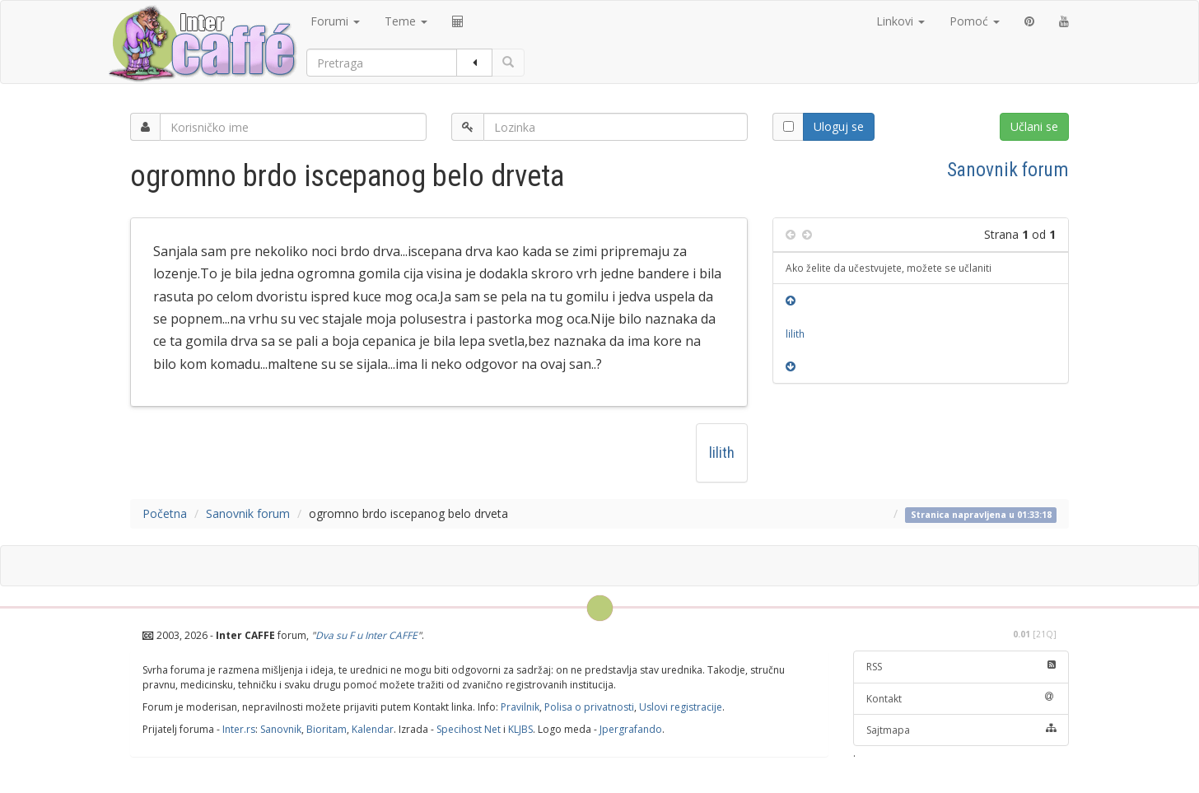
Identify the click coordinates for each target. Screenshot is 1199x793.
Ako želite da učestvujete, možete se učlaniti (888, 267)
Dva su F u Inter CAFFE (366, 635)
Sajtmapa (961, 730)
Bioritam (326, 729)
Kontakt (961, 699)
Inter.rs (238, 729)
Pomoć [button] (974, 21)
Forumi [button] (335, 21)
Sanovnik (280, 729)
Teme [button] (406, 21)
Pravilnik (520, 707)
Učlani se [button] (1034, 126)
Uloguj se (839, 126)
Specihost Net (468, 729)
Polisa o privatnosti (589, 707)
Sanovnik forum (1008, 169)
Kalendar (373, 729)
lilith (722, 452)
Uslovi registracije (680, 707)
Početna (164, 513)
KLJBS (520, 729)
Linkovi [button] (900, 21)
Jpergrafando (631, 729)
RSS (961, 667)
